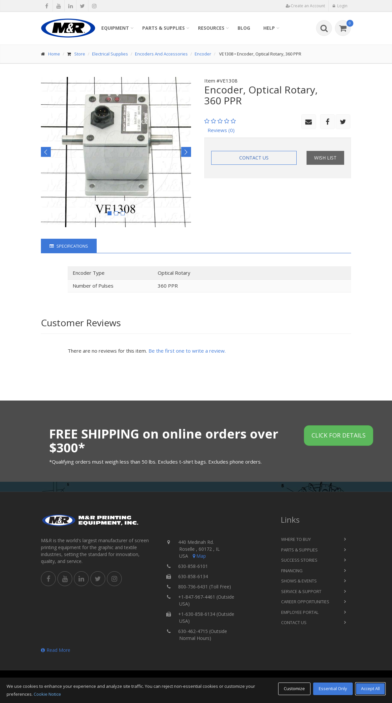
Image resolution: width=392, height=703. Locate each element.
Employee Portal (299, 612)
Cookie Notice (47, 694)
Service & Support (301, 591)
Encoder (203, 54)
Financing (292, 571)
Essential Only (333, 688)
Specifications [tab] (68, 246)
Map (198, 556)
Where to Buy (296, 539)
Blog (244, 28)
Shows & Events (299, 581)
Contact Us (254, 158)
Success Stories (299, 560)
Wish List (325, 158)
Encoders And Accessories (161, 54)
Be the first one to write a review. (187, 350)
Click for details (338, 435)
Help (269, 28)
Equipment (115, 28)
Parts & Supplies (163, 28)
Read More (55, 650)
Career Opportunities (305, 602)
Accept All (370, 688)
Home (54, 54)
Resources (211, 28)
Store (79, 54)
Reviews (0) (221, 130)
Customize (294, 688)
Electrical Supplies (110, 54)
